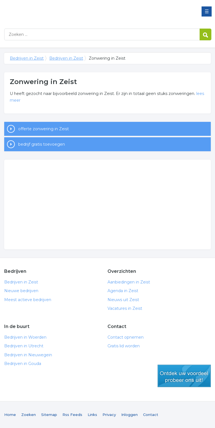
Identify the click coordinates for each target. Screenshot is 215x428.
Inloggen (129, 414)
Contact (150, 414)
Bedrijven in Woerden (25, 337)
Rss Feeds (72, 414)
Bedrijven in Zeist (74, 11)
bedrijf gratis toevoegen (41, 144)
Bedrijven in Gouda (22, 363)
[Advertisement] (107, 204)
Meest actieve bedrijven (27, 299)
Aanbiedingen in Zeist (129, 282)
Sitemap (49, 414)
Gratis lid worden (124, 345)
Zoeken (28, 414)
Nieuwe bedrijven (21, 290)
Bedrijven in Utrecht (23, 345)
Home (10, 414)
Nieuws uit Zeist (123, 299)
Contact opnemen (126, 337)
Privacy (109, 414)
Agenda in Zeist (123, 290)
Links (92, 414)
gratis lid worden (184, 376)
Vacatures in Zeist (125, 308)
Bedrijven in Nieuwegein (28, 354)
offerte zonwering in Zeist (43, 128)
